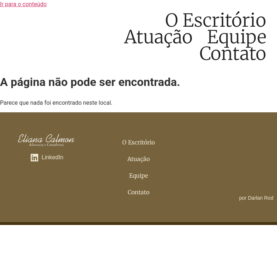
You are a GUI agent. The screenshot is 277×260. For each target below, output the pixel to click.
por (256, 198)
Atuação (158, 37)
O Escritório (215, 20)
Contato (232, 54)
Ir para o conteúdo (23, 4)
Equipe (236, 37)
